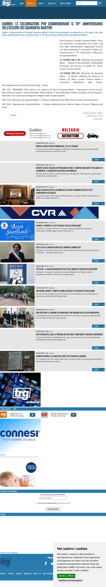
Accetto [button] (61, 576)
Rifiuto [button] (71, 576)
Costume (52, 223)
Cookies (19, 573)
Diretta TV (52, 3)
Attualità (52, 143)
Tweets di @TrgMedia (9, 553)
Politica (51, 244)
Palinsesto (27, 573)
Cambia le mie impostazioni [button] (70, 580)
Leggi (99, 159)
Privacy (11, 573)
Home (22, 3)
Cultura (51, 266)
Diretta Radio (65, 3)
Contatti (3, 573)
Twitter (13, 115)
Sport (51, 331)
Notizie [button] (31, 3)
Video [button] (41, 3)
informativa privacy (64, 503)
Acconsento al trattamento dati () (54, 503)
